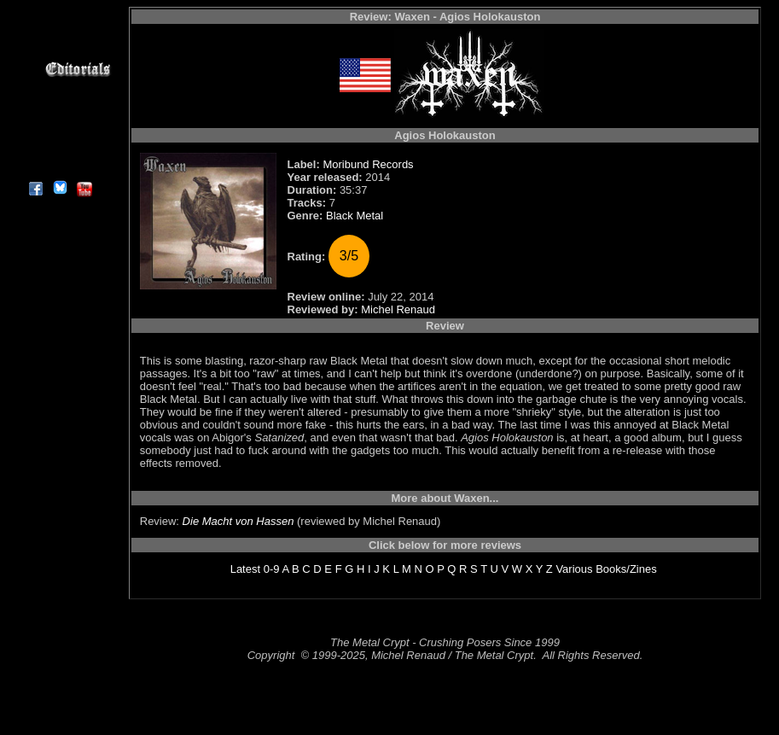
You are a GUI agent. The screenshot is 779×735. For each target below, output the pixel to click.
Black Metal (354, 215)
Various (573, 569)
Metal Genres (59, 108)
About (59, 167)
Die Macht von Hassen (238, 521)
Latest (245, 569)
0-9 (272, 569)
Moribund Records (368, 164)
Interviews (59, 49)
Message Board (59, 88)
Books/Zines (626, 569)
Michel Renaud (398, 309)
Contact (59, 147)
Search (59, 127)
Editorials (59, 69)
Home (59, 10)
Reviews (59, 29)
